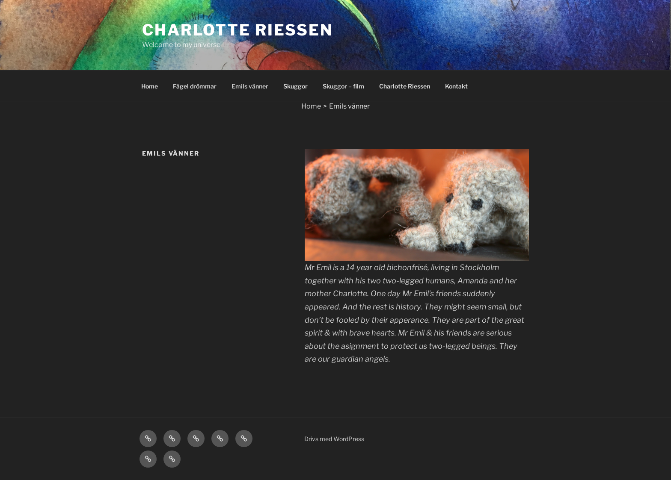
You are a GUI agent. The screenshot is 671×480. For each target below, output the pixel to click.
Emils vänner (250, 86)
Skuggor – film (343, 86)
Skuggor (295, 86)
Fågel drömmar (195, 86)
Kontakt (456, 86)
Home (149, 86)
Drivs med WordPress (334, 438)
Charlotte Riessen (237, 30)
